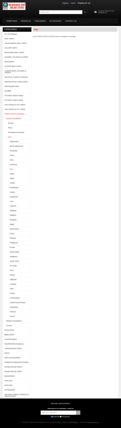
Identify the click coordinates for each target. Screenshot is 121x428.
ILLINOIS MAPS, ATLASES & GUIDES (15, 70)
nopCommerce (73, 421)
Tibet (11, 287)
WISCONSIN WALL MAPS (14, 51)
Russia (12, 246)
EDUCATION (9, 329)
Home (35, 35)
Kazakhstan (14, 186)
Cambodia (13, 149)
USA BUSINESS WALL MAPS (15, 42)
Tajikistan (13, 278)
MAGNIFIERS (9, 375)
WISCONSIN (9, 60)
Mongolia (13, 218)
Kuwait (12, 191)
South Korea (14, 260)
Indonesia (13, 163)
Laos (11, 200)
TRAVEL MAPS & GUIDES (45, 35)
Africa (10, 126)
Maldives (13, 214)
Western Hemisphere (14, 319)
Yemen (12, 315)
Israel (12, 172)
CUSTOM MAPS (10, 338)
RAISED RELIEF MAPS (13, 365)
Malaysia (13, 209)
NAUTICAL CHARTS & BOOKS (16, 76)
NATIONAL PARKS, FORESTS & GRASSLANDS (16, 394)
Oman (12, 232)
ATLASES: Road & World (13, 94)
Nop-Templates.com (93, 421)
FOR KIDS (8, 379)
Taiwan (12, 273)
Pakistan (13, 237)
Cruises (9, 324)
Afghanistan (14, 140)
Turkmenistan (15, 296)
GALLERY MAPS (10, 46)
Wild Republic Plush (11, 85)
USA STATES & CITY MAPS (14, 103)
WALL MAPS (9, 37)
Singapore (13, 255)
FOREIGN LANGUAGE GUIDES (16, 361)
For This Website (10, 33)
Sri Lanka (13, 264)
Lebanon (13, 204)
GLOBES (7, 89)
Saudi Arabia (14, 250)
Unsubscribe (66, 415)
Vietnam (13, 310)
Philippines (14, 241)
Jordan (12, 181)
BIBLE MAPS (9, 333)
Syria (12, 269)
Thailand (13, 283)
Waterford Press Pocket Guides (16, 80)
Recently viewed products (60, 402)
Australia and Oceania (16, 131)
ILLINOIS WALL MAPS (12, 65)
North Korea (14, 227)
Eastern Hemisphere (61, 35)
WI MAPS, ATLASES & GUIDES (16, 56)
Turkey (12, 292)
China (12, 154)
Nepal (12, 223)
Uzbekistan (14, 306)
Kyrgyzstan (14, 195)
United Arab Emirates (17, 301)
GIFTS (6, 352)
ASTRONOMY (9, 388)
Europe (10, 122)
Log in (73, 3)
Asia (70, 35)
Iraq (11, 168)
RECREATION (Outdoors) (14, 342)
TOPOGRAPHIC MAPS (13, 347)
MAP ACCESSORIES (12, 356)
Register (66, 3)
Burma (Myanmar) (16, 145)
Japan (12, 177)
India (11, 158)
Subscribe (56, 415)
